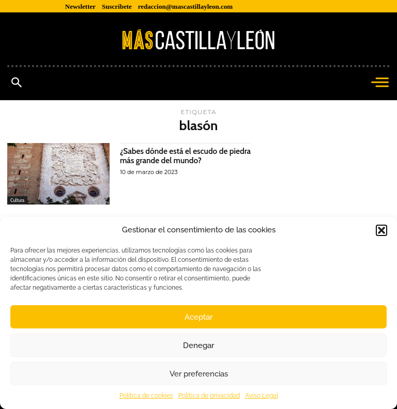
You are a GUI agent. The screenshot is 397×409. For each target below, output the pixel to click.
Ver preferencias (199, 374)
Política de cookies (146, 395)
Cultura (17, 200)
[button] (381, 230)
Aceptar (198, 317)
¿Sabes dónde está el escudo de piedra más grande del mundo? (176, 155)
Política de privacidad (209, 395)
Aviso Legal (261, 395)
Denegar (198, 345)
